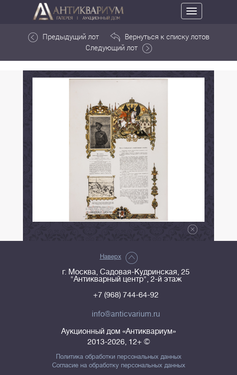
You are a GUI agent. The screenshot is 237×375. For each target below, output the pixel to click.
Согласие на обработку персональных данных (118, 365)
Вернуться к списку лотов (159, 37)
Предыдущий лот (63, 37)
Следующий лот (119, 48)
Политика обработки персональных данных (119, 356)
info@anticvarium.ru (126, 314)
